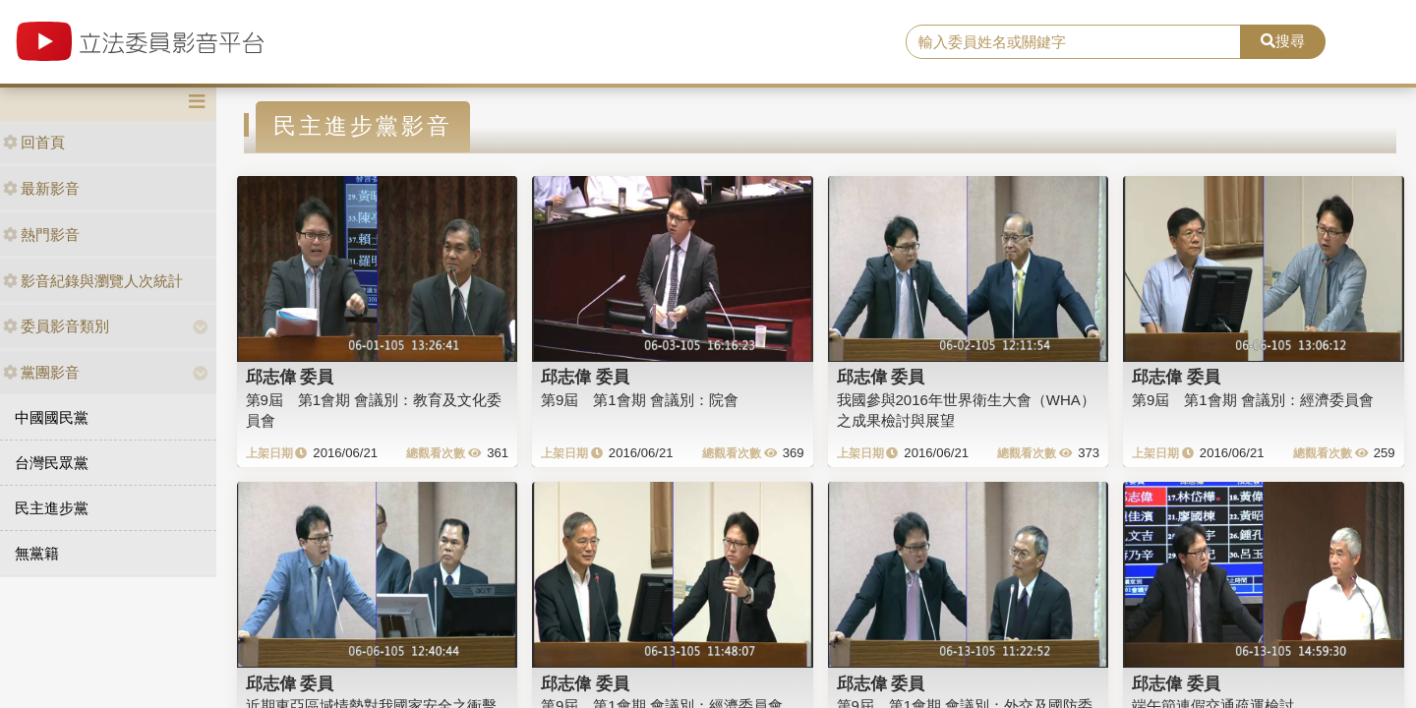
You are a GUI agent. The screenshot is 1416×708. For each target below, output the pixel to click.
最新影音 (41, 188)
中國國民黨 (51, 417)
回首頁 (34, 142)
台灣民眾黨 (51, 462)
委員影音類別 (56, 326)
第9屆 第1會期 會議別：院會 (639, 399)
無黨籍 (37, 553)
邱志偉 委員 (290, 376)
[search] (1073, 42)
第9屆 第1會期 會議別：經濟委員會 (1253, 399)
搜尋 (1283, 40)
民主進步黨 (51, 508)
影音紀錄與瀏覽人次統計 (93, 280)
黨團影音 (41, 372)
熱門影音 (41, 234)
